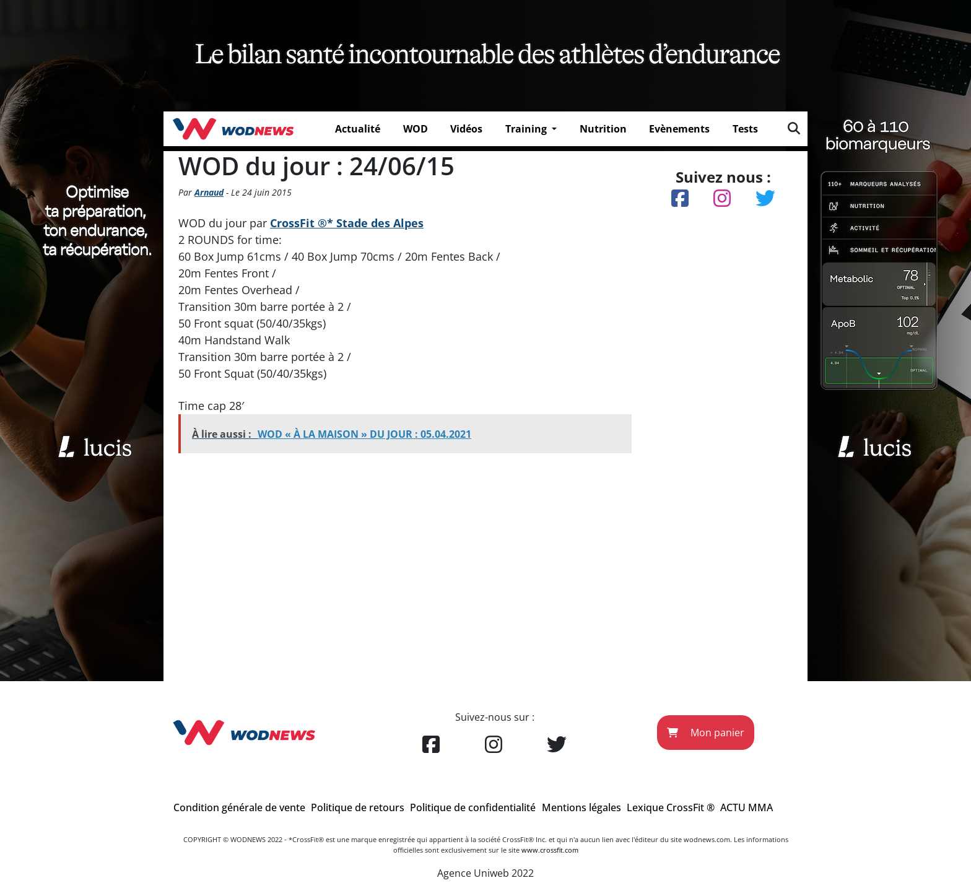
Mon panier (705, 732)
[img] (794, 128)
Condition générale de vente (239, 807)
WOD (415, 129)
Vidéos (466, 129)
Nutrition (603, 129)
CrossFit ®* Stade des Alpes (347, 222)
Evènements (679, 129)
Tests (745, 129)
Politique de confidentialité (473, 807)
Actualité (357, 129)
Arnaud (209, 192)
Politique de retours (357, 807)
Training (527, 129)
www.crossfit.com (549, 850)
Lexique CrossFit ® (671, 807)
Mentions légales (581, 807)
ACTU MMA (746, 807)
